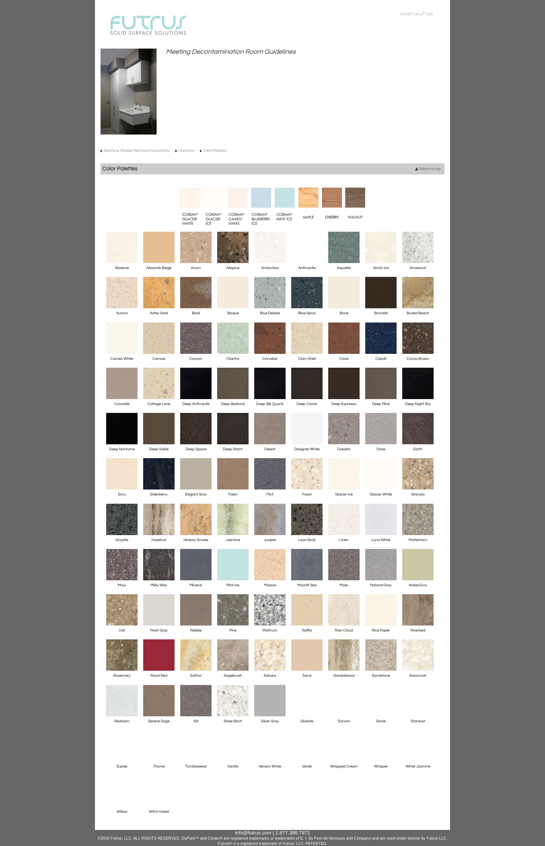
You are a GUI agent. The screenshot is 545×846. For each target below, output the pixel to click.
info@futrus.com (253, 833)
